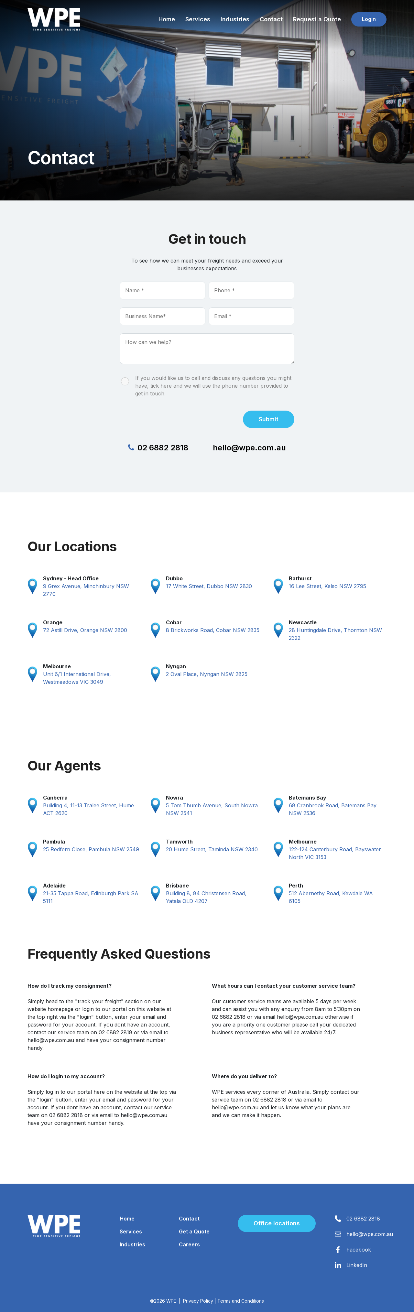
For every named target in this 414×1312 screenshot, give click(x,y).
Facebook (358, 1249)
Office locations (277, 1223)
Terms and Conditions (240, 1301)
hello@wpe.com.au (249, 447)
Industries (235, 19)
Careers (189, 1244)
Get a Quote (194, 1231)
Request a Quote (317, 19)
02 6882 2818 (158, 447)
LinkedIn (356, 1265)
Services (197, 19)
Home (166, 19)
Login (369, 19)
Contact (271, 19)
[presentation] (169, 418)
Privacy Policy (198, 1301)
